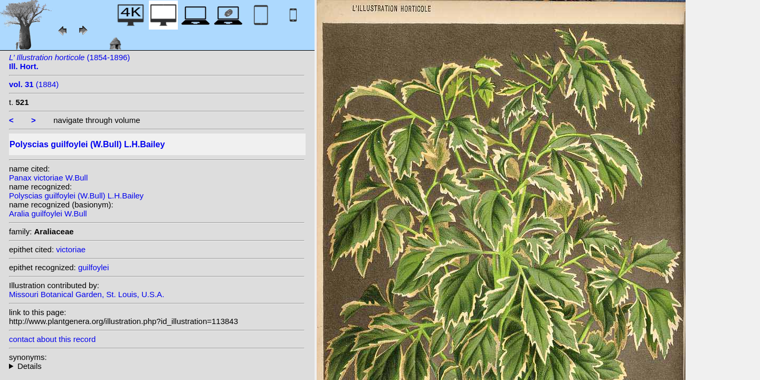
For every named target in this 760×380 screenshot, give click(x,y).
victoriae (71, 249)
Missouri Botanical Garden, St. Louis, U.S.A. (86, 294)
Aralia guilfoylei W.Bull (48, 213)
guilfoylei (93, 267)
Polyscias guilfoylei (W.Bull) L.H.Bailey (76, 195)
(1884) (34, 84)
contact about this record (52, 339)
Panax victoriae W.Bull (48, 177)
